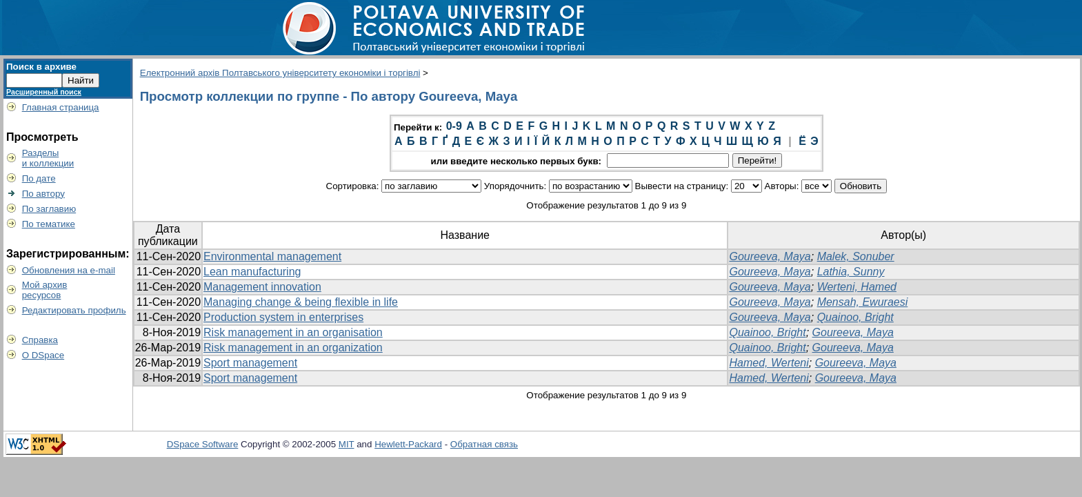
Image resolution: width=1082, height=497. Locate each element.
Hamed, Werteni (768, 363)
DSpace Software (203, 444)
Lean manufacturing (252, 271)
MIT (346, 444)
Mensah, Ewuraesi (862, 302)
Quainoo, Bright (855, 317)
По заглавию (49, 209)
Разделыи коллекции (48, 158)
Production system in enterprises (283, 317)
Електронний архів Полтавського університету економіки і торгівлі (280, 73)
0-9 (454, 126)
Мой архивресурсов (45, 290)
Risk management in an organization (293, 347)
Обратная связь (484, 444)
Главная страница (60, 107)
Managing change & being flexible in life (300, 302)
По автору (43, 193)
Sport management (250, 363)
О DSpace (43, 355)
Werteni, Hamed (856, 287)
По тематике (48, 224)
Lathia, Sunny (851, 271)
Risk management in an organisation (293, 332)
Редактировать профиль (74, 310)
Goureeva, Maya (769, 256)
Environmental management (272, 256)
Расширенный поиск (43, 92)
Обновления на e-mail (68, 270)
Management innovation (262, 287)
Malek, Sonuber (855, 256)
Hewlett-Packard (408, 444)
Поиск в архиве (41, 66)
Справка (40, 340)
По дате (39, 178)
